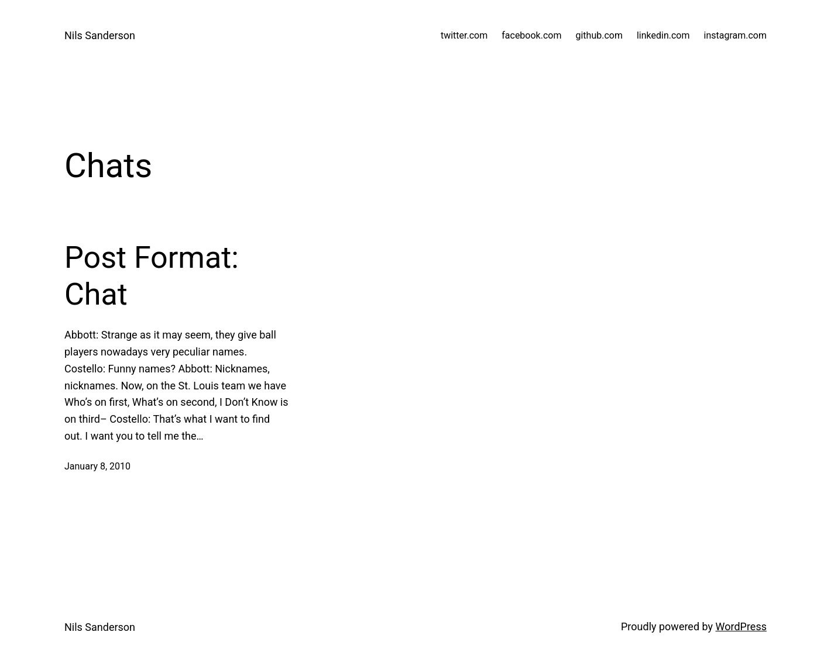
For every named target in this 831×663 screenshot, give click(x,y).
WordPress (741, 626)
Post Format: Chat (151, 276)
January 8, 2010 (97, 466)
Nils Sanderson (99, 35)
